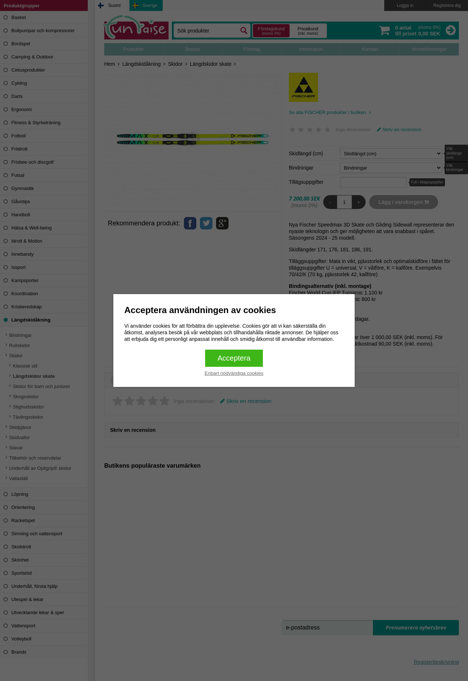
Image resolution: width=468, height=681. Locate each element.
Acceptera (234, 358)
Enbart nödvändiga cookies (234, 373)
